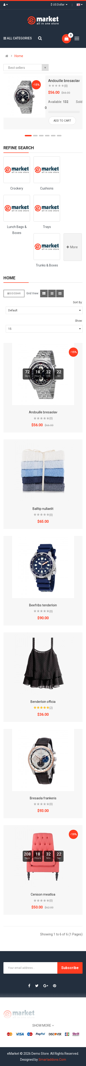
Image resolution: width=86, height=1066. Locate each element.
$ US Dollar (59, 4)
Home (18, 56)
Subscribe (70, 968)
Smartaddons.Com (52, 1059)
